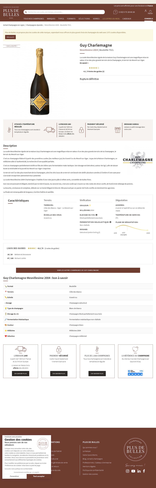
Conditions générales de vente (56, 462)
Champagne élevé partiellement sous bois (85, 314)
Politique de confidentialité (93, 470)
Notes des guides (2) (94, 71)
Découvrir (10, 37)
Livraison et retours (51, 466)
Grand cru (73, 297)
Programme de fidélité (52, 451)
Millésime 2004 (75, 330)
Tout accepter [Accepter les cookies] (18, 476)
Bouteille (72, 286)
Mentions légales (89, 466)
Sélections (84, 18)
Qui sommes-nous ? (90, 447)
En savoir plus (20, 373)
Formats (71, 18)
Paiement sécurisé (51, 459)
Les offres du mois (111, 18)
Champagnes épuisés (52, 470)
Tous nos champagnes (34, 18)
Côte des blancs (75, 292)
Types (61, 18)
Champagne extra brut (78, 303)
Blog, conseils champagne (93, 459)
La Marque (86, 451)
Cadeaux (127, 18)
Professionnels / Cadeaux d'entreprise (97, 462)
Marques (51, 18)
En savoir (84, 63)
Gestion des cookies (90, 474)
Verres (96, 18)
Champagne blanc (76, 325)
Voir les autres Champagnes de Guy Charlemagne (78, 270)
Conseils (148, 18)
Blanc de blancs (75, 308)
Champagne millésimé (78, 336)
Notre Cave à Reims (90, 455)
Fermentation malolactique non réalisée (85, 319)
